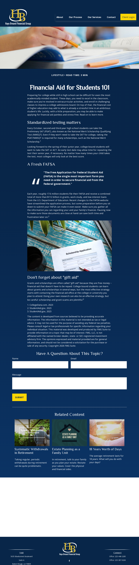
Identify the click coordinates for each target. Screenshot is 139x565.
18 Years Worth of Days (105, 442)
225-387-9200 (120, 553)
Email (73, 351)
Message (16, 367)
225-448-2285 (120, 549)
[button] (59, 9)
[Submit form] (19, 390)
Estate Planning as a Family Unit (66, 443)
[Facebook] (69, 553)
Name (15, 351)
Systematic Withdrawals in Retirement (31, 443)
